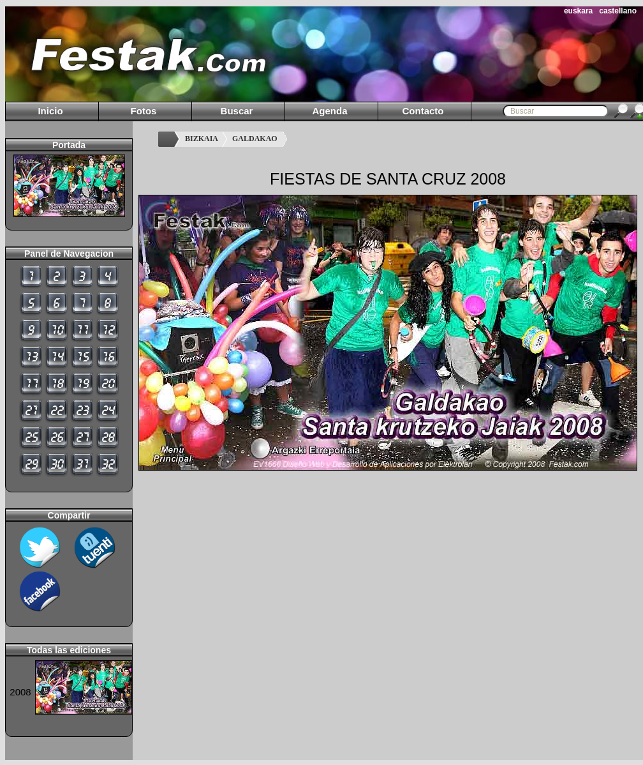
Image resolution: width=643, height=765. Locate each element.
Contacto (423, 110)
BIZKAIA (201, 138)
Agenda (329, 110)
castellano (618, 10)
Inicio (50, 110)
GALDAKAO (254, 138)
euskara (578, 10)
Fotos (144, 110)
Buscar (237, 110)
